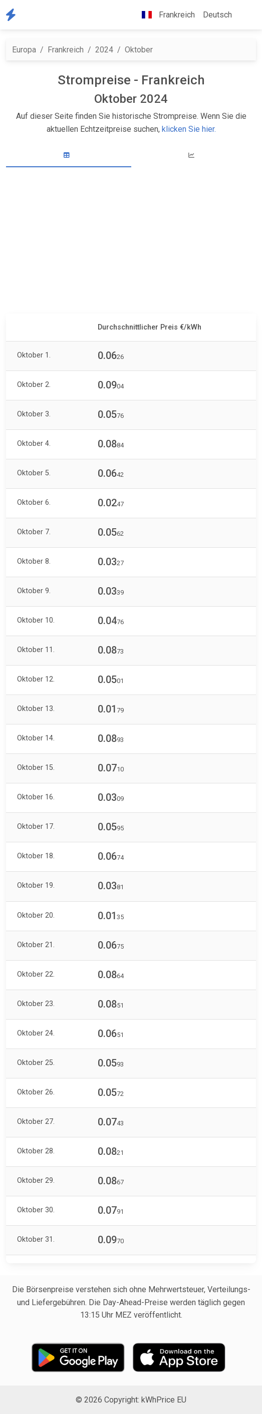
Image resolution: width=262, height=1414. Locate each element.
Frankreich (66, 49)
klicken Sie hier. (189, 129)
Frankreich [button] (164, 14)
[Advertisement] (131, 242)
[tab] (68, 155)
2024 (104, 49)
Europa (24, 49)
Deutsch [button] (217, 14)
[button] (244, 14)
